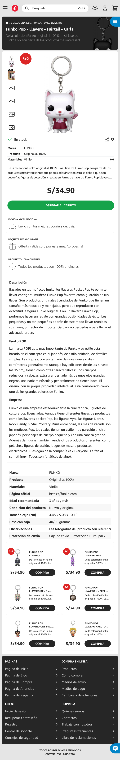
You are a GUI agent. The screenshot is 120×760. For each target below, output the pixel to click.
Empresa (68, 704)
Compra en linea (74, 661)
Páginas (11, 661)
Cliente (10, 704)
